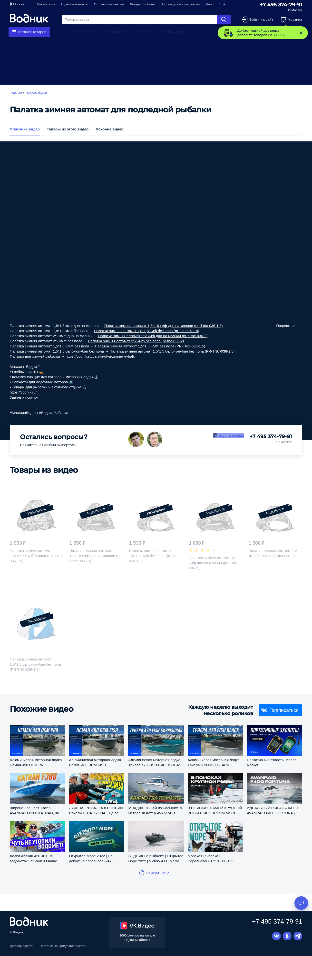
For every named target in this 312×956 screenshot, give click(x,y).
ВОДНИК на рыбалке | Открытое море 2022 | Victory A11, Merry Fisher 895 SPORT (155, 858)
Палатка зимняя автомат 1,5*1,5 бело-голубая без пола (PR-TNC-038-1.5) (172, 351)
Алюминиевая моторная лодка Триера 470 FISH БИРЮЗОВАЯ (154, 762)
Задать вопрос (231, 436)
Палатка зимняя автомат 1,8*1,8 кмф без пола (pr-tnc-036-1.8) (146, 331)
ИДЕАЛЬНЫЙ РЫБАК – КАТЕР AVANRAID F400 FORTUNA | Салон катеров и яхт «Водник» (273, 810)
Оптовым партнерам (109, 4)
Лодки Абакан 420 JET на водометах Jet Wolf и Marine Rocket (33, 858)
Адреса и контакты (74, 4)
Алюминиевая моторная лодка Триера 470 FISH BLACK (214, 762)
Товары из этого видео (67, 129)
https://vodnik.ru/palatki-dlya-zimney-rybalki (101, 356)
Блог (209, 4)
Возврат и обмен (142, 4)
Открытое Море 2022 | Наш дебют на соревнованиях (92, 858)
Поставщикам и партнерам (180, 4)
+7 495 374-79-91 (281, 5)
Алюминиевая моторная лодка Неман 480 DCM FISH (95, 762)
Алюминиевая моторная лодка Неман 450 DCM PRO (36, 762)
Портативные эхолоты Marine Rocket (272, 762)
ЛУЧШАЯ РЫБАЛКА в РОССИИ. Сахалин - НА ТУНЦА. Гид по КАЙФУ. (96, 810)
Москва (18, 4)
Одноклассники (287, 936)
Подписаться (284, 710)
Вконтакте (276, 936)
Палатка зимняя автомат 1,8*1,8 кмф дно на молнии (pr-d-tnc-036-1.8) (163, 326)
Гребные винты (81, 32)
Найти (224, 19)
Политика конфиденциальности (62, 946)
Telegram (297, 936)
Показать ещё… (159, 873)
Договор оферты (22, 946)
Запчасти (115, 32)
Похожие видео (109, 129)
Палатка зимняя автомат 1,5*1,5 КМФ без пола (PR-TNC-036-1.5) (150, 346)
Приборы (145, 32)
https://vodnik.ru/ (23, 392)
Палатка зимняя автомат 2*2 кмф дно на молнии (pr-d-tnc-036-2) (153, 336)
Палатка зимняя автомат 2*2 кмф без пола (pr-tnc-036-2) (136, 341)
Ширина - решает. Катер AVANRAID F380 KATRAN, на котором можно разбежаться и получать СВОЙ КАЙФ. (35, 810)
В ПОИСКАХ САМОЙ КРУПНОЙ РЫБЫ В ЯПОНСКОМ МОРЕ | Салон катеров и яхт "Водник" (215, 810)
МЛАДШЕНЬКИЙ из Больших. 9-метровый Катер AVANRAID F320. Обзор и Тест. (155, 810)
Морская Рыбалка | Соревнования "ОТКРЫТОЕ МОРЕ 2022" (211, 858)
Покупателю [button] (46, 4)
